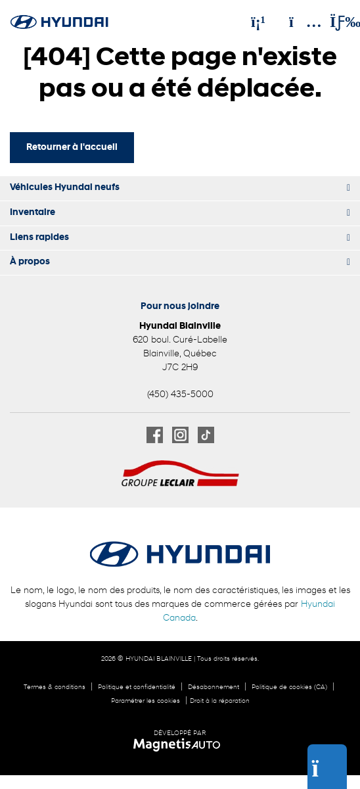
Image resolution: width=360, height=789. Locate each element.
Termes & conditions (54, 687)
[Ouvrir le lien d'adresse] (180, 354)
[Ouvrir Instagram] (180, 435)
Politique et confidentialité (136, 687)
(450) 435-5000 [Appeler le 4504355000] (180, 395)
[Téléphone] (258, 21)
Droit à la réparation (220, 701)
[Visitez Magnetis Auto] (180, 745)
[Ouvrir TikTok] (206, 435)
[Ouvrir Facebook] (154, 435)
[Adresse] (299, 21)
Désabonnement (213, 687)
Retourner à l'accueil (72, 148)
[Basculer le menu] (334, 21)
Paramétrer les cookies (145, 701)
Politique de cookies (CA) (289, 687)
